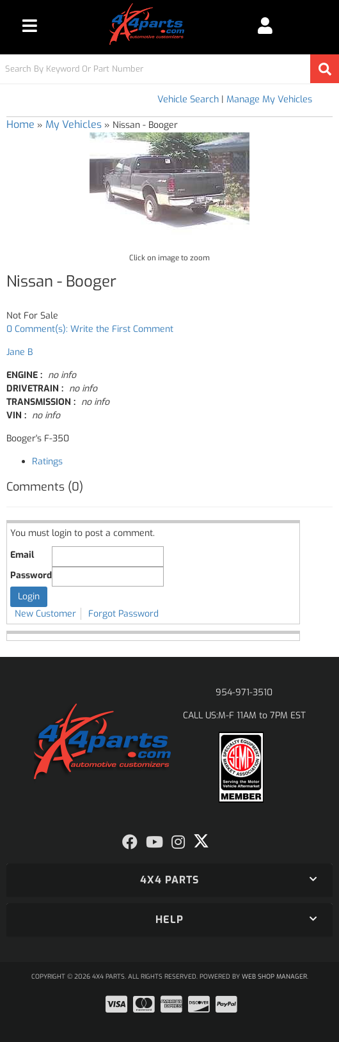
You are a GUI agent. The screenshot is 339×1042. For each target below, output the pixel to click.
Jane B (19, 352)
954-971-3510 (244, 692)
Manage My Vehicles (269, 99)
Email (22, 555)
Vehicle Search (188, 99)
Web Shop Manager (274, 976)
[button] (169, 68)
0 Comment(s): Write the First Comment (89, 329)
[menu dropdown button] (29, 25)
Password (31, 575)
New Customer (45, 614)
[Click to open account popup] (265, 25)
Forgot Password (123, 614)
